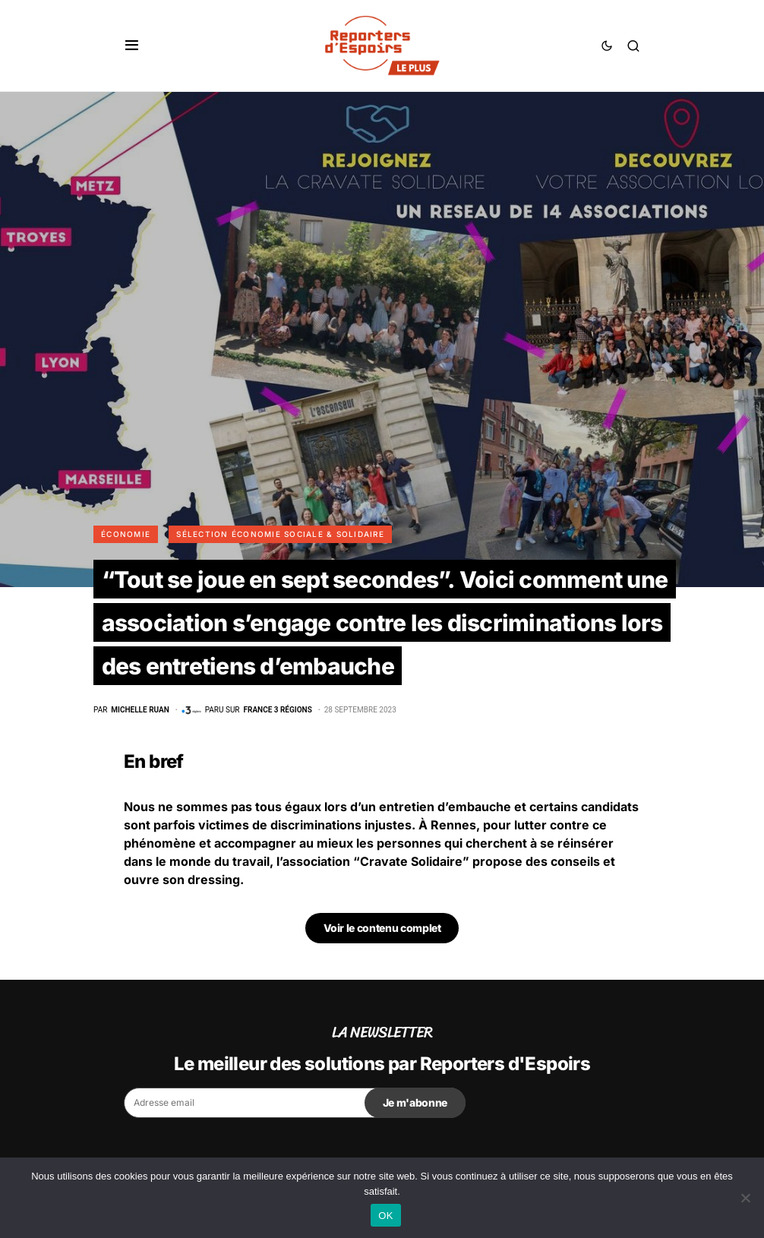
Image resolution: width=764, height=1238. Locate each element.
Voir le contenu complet (382, 927)
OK (385, 1215)
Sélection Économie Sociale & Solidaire (280, 533)
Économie (125, 533)
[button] (132, 45)
